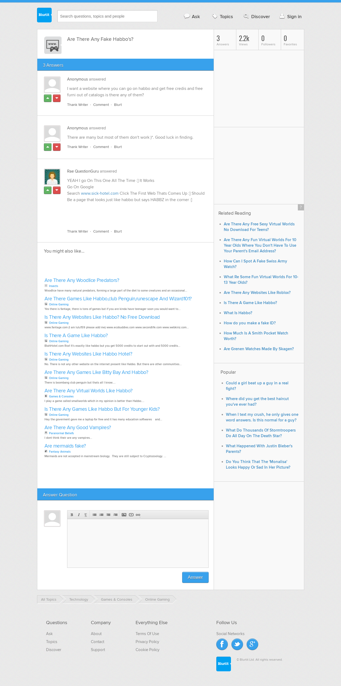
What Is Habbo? (238, 313)
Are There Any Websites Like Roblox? (257, 292)
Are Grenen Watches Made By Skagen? (259, 349)
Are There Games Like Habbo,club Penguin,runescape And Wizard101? (118, 299)
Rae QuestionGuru (83, 171)
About (96, 633)
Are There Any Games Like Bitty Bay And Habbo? (96, 372)
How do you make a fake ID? (250, 323)
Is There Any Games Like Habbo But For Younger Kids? (102, 409)
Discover (256, 16)
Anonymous (77, 79)
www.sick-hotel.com (100, 193)
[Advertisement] (128, 213)
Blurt (118, 104)
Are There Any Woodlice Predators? (81, 280)
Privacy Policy (147, 641)
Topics (222, 16)
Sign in (290, 16)
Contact (97, 641)
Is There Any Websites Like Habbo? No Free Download (102, 317)
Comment (101, 104)
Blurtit (44, 16)
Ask (191, 16)
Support (98, 649)
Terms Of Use (147, 633)
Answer (195, 577)
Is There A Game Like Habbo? (76, 336)
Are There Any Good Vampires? (77, 428)
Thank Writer (77, 104)
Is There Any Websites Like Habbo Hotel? (88, 354)
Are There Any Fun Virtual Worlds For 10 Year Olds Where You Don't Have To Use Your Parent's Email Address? (260, 245)
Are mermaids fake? (65, 446)
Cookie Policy (147, 649)
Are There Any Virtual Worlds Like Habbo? (88, 391)
